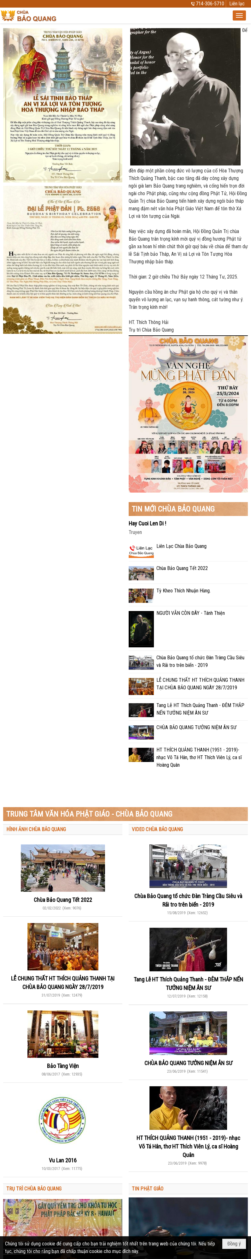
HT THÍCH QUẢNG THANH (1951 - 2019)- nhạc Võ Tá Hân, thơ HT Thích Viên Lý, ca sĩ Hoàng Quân (199, 757)
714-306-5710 (210, 4)
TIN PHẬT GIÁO (147, 1189)
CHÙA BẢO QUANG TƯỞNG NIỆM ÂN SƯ (196, 727)
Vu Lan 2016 (63, 1160)
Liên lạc (237, 4)
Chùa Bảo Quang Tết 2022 (182, 568)
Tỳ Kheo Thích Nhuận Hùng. (183, 591)
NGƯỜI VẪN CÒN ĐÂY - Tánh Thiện (190, 613)
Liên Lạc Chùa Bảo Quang (181, 546)
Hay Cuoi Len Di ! (147, 523)
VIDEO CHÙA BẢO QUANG (157, 829)
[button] (239, 15)
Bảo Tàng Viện (63, 1066)
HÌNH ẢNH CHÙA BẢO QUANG (36, 829)
